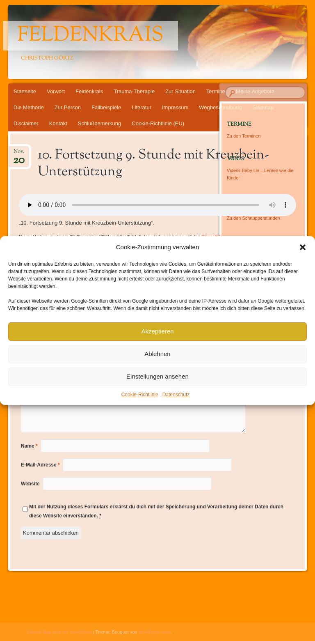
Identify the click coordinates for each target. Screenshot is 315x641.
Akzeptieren (157, 331)
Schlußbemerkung (99, 123)
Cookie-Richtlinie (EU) (158, 123)
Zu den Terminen (243, 135)
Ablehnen (157, 353)
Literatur (141, 107)
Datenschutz (176, 394)
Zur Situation (180, 91)
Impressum (175, 107)
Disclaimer (26, 123)
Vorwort (56, 91)
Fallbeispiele (106, 107)
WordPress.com (155, 632)
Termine (215, 91)
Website (30, 484)
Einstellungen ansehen (157, 376)
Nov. (19, 154)
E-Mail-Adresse (40, 465)
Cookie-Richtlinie (139, 394)
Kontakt (58, 123)
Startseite (25, 91)
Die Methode (29, 107)
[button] (303, 247)
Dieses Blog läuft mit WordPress (59, 632)
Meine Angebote (255, 91)
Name (29, 446)
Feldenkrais (90, 36)
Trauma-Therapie (134, 91)
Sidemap (263, 107)
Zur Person (68, 107)
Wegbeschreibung (220, 107)
